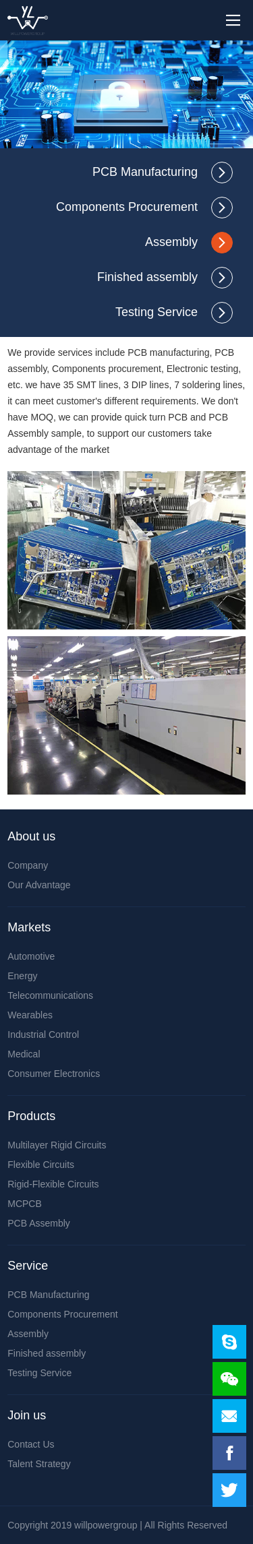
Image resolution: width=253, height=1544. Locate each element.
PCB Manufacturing (145, 172)
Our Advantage (38, 884)
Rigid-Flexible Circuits (53, 1184)
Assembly (171, 242)
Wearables (30, 1015)
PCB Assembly (38, 1223)
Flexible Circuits (40, 1164)
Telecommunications (50, 995)
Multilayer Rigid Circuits (56, 1145)
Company (27, 865)
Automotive (31, 956)
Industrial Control (43, 1034)
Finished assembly (147, 277)
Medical (23, 1054)
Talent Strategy (38, 1463)
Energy (22, 975)
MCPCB (24, 1203)
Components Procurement (127, 207)
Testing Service (156, 312)
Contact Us (30, 1444)
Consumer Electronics (53, 1073)
